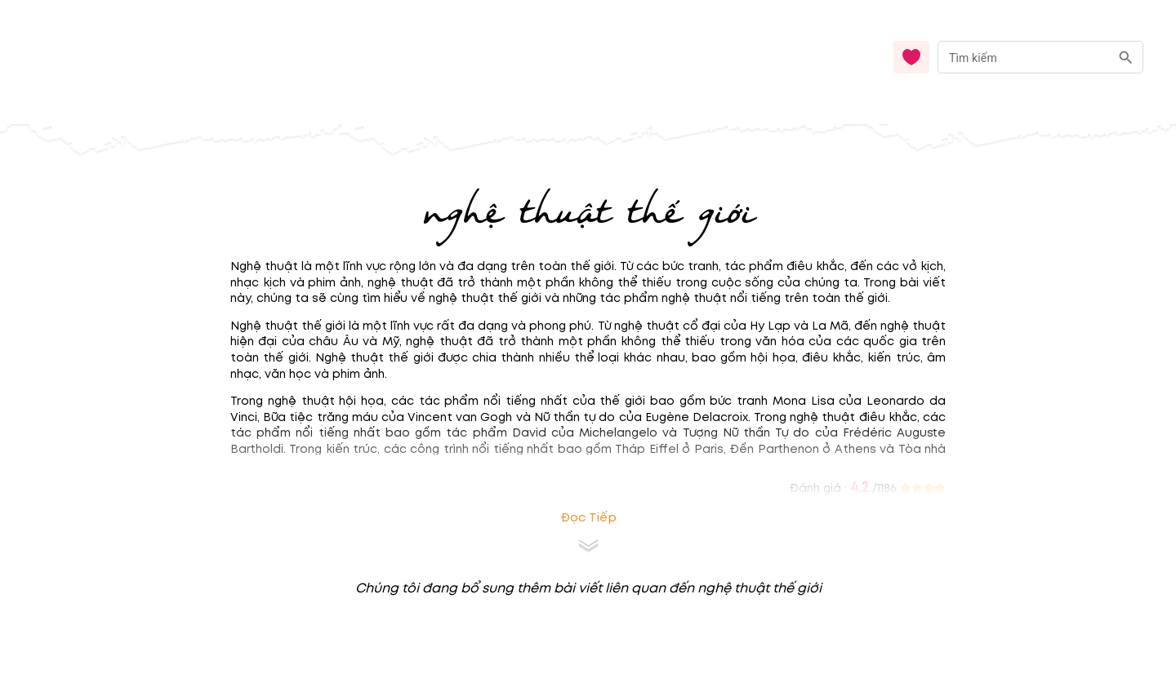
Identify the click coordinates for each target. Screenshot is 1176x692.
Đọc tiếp (588, 518)
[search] (1126, 57)
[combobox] (1040, 57)
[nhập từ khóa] (1024, 57)
